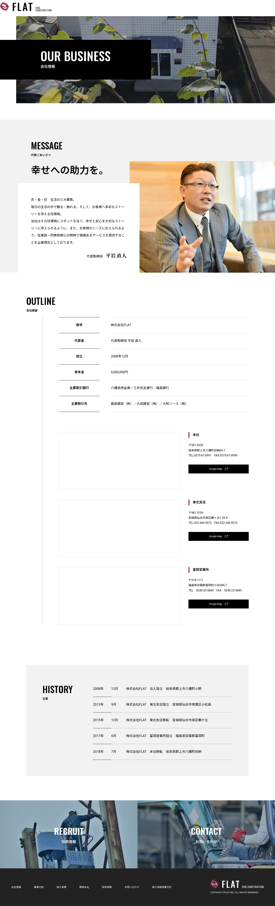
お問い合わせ (253, 8)
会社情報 (120, 8)
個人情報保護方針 (174, 887)
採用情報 (224, 8)
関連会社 (198, 8)
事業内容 (146, 8)
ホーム (96, 8)
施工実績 (172, 8)
